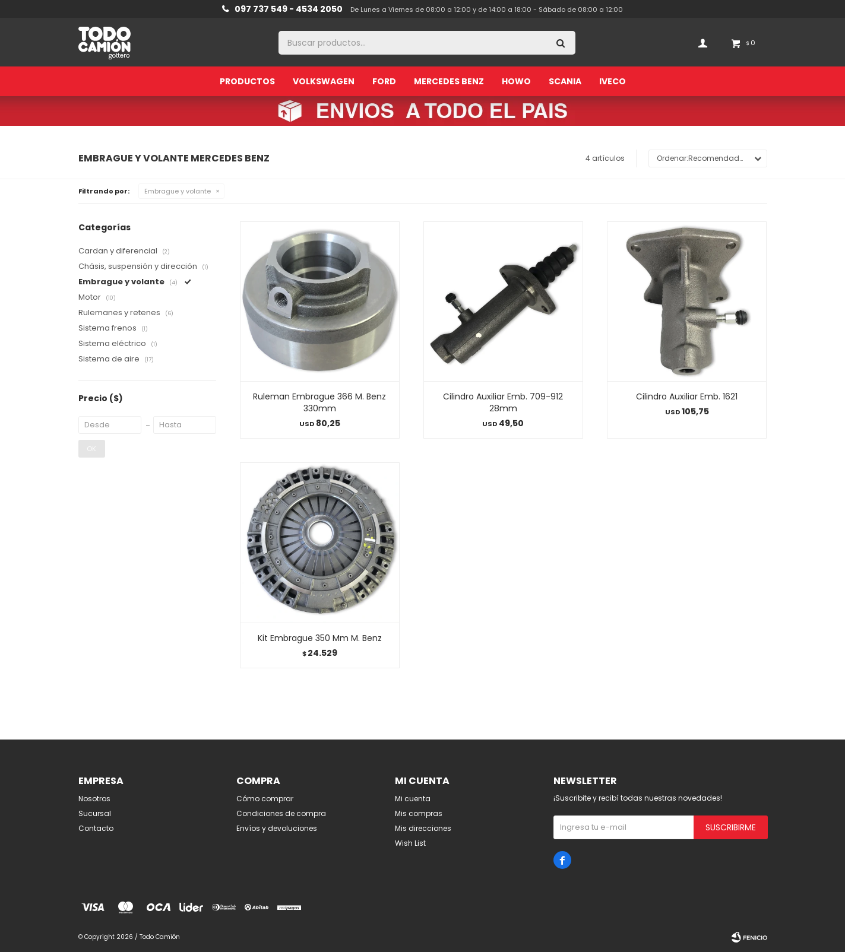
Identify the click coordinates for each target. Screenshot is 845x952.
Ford (384, 81)
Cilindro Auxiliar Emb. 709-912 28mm (503, 402)
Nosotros (94, 799)
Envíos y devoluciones (276, 828)
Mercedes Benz (449, 81)
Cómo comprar (264, 799)
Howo (516, 81)
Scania (565, 81)
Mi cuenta (413, 799)
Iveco (612, 81)
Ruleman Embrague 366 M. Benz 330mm (319, 402)
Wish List (410, 843)
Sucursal (94, 813)
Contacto (95, 828)
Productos (247, 81)
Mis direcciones (423, 828)
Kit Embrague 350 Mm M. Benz (320, 638)
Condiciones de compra (281, 813)
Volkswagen (324, 81)
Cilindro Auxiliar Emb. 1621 (687, 396)
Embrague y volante (177, 191)
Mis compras (418, 813)
